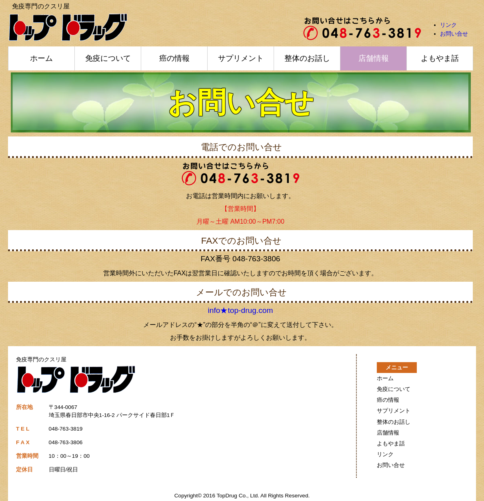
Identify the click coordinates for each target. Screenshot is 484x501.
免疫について (108, 58)
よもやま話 (440, 58)
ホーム (41, 58)
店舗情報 (373, 58)
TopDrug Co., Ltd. (238, 496)
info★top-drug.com (240, 310)
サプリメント (241, 58)
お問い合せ (454, 33)
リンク (448, 25)
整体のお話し (307, 58)
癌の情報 (174, 58)
